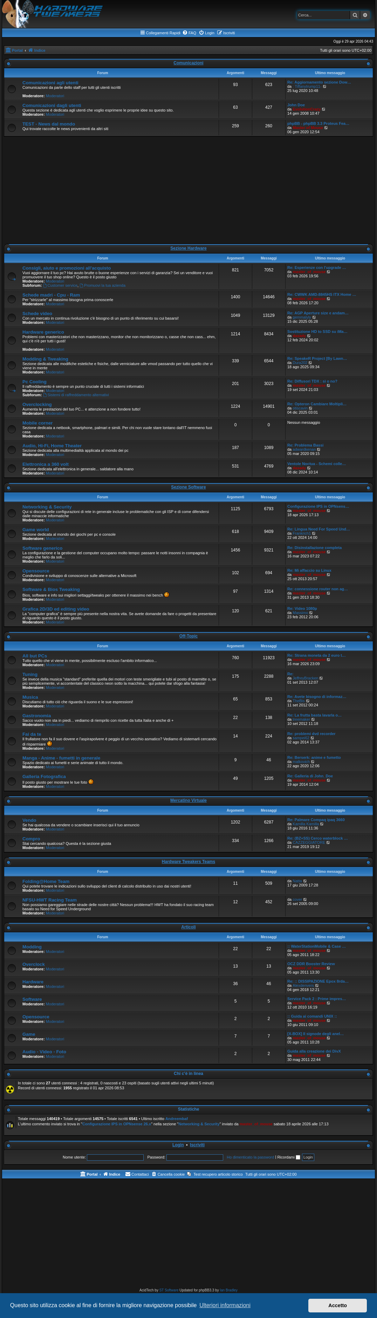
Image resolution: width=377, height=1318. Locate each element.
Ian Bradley (229, 1290)
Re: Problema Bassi (305, 445)
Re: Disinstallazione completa (314, 548)
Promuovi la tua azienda (102, 285)
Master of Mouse (308, 128)
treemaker (301, 719)
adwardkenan (304, 449)
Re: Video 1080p (302, 608)
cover (297, 899)
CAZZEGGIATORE (309, 842)
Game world (35, 529)
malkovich (301, 762)
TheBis (298, 701)
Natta (297, 881)
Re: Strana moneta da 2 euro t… (316, 655)
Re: (290, 674)
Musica (30, 697)
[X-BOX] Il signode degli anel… (315, 1034)
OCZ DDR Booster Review (311, 964)
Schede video (37, 313)
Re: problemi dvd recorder (311, 734)
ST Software (169, 1290)
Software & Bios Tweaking (51, 589)
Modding (32, 946)
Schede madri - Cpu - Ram (51, 295)
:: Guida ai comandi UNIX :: (312, 1016)
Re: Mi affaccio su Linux (309, 570)
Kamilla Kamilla (306, 824)
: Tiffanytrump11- (307, 86)
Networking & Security (47, 507)
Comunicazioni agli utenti (50, 82)
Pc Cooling (34, 381)
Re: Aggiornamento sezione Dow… (319, 82)
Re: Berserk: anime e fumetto (314, 757)
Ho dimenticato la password (250, 1157)
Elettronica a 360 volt (45, 464)
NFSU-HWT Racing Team (49, 900)
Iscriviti (197, 1144)
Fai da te (31, 734)
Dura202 (300, 363)
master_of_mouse (309, 272)
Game (28, 1034)
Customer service (60, 285)
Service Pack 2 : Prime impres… (316, 999)
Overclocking (37, 404)
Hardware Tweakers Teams (188, 861)
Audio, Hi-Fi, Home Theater (52, 445)
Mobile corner (37, 423)
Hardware (32, 981)
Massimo (300, 613)
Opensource (35, 570)
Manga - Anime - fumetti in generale (61, 758)
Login (178, 1144)
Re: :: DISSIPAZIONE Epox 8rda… (318, 981)
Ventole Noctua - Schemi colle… (316, 464)
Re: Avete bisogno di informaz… (316, 696)
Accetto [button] (337, 1305)
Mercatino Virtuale (188, 800)
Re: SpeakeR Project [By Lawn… (317, 358)
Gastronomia (36, 715)
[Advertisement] (188, 190)
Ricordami (288, 1157)
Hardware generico (43, 332)
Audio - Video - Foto (44, 1051)
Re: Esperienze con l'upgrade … (316, 267)
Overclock (33, 964)
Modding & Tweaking (45, 359)
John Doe (296, 105)
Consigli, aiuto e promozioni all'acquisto (66, 268)
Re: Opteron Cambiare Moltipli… (317, 404)
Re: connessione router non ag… (317, 589)
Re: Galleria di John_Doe (310, 776)
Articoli (188, 927)
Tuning (29, 674)
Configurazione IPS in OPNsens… (318, 506)
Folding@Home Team (45, 881)
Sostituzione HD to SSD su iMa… (317, 331)
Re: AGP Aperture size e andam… (318, 313)
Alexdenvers (303, 985)
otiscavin (300, 408)
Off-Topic (188, 636)
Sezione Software (188, 487)
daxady (299, 336)
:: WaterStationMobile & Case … (316, 946)
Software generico (42, 548)
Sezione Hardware (188, 248)
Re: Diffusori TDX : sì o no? (312, 381)
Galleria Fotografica (44, 776)
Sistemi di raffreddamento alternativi (76, 395)
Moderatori (55, 96)
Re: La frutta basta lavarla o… (314, 715)
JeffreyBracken (305, 678)
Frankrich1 (302, 533)
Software (32, 999)
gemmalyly (302, 317)
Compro (31, 838)
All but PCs (34, 655)
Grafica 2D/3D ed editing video (55, 609)
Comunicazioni (188, 62)
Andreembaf (176, 1119)
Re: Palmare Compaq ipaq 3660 (316, 820)
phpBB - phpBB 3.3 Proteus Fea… (318, 123)
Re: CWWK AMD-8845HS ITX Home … (321, 294)
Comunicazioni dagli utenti (51, 105)
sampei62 (301, 738)
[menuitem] (189, 33)
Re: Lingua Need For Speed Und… (318, 529)
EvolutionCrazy (307, 109)
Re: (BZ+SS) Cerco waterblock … (317, 838)
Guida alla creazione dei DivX (314, 1051)
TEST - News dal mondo (48, 124)
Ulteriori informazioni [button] (225, 1305)
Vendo (29, 820)
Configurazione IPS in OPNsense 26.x (116, 1124)
